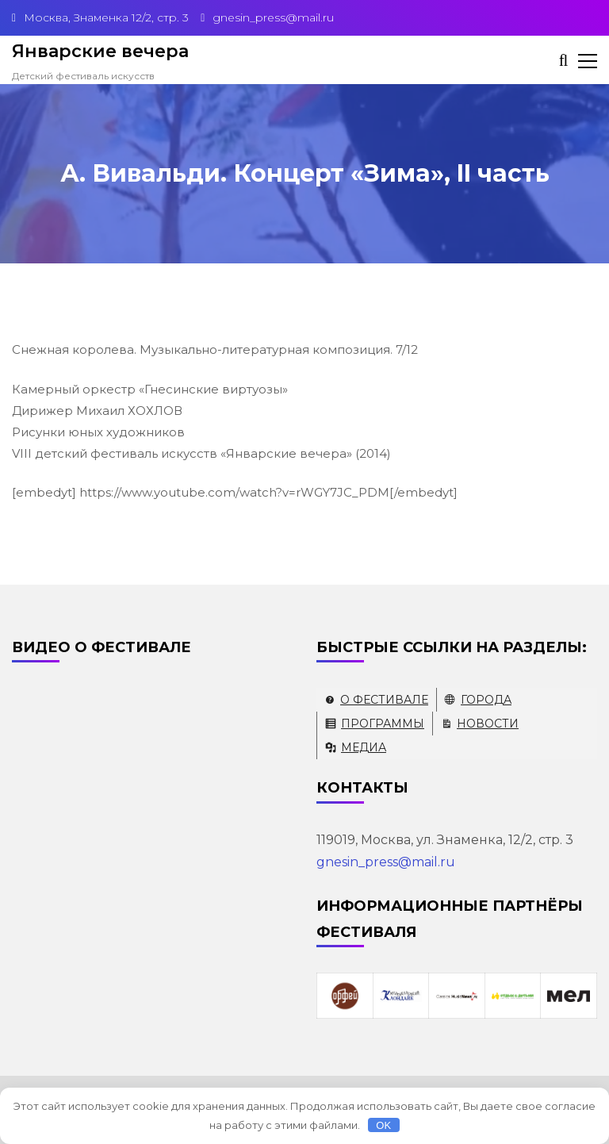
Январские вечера (100, 51)
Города (486, 700)
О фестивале (384, 700)
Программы (382, 723)
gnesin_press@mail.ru (385, 862)
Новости (488, 723)
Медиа (363, 747)
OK (383, 1125)
